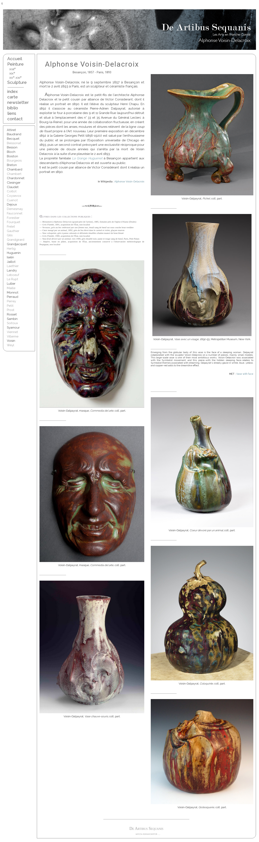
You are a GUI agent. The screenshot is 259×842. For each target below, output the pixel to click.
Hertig (11, 248)
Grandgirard (15, 240)
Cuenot (12, 200)
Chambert (14, 174)
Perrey (11, 301)
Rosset (12, 314)
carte (12, 96)
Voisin (11, 341)
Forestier (13, 218)
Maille (11, 288)
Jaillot (11, 262)
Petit (10, 306)
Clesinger (13, 182)
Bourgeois (14, 160)
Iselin (10, 257)
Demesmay (15, 209)
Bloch (11, 152)
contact (15, 118)
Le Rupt (12, 279)
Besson (12, 147)
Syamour (13, 327)
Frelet (11, 226)
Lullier (11, 283)
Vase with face (244, 374)
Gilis (10, 235)
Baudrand (14, 134)
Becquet (13, 139)
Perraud (12, 297)
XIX (12, 73)
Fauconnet (14, 213)
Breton (12, 165)
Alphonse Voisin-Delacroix (129, 181)
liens (11, 113)
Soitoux (12, 323)
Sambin (12, 319)
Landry (12, 270)
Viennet (12, 332)
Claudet (13, 187)
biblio (12, 107)
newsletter (17, 102)
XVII (12, 69)
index (12, 91)
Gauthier (13, 231)
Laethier (13, 266)
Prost (10, 310)
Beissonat (14, 143)
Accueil (14, 58)
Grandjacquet (17, 244)
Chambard (14, 169)
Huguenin (14, 253)
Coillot (12, 191)
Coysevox (14, 196)
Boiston (12, 156)
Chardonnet (15, 178)
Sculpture (17, 82)
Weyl (10, 345)
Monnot (12, 292)
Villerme (12, 336)
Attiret (11, 130)
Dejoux (12, 204)
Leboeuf (13, 275)
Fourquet (13, 222)
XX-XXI (15, 77)
